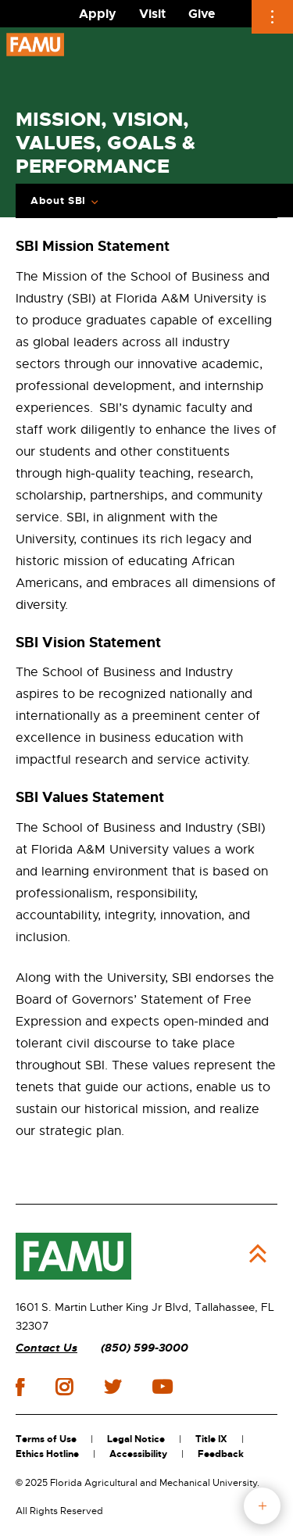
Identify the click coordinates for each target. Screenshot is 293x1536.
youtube (162, 1387)
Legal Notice (136, 1439)
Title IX (211, 1439)
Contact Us (46, 1348)
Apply (97, 13)
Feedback (221, 1454)
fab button (262, 1506)
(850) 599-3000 (144, 1348)
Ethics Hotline (47, 1454)
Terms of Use (46, 1439)
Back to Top (257, 1253)
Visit (152, 13)
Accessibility (138, 1454)
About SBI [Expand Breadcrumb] (58, 201)
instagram (64, 1386)
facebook (20, 1387)
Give (201, 13)
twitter (112, 1387)
